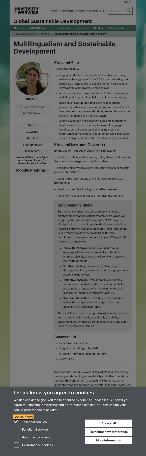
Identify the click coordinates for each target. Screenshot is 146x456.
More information (108, 440)
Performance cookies (33, 445)
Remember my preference (109, 432)
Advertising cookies (32, 437)
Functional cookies (31, 430)
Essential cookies (30, 422)
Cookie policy (23, 417)
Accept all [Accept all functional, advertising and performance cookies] (108, 423)
